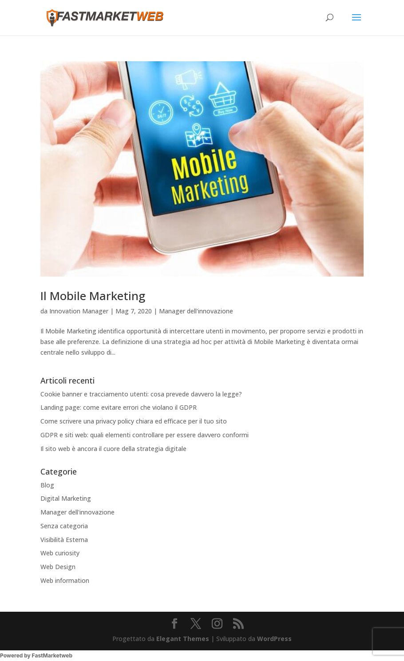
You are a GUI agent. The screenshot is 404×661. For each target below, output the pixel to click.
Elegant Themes (182, 638)
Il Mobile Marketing (92, 296)
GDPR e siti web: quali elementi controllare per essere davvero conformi (144, 435)
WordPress (274, 638)
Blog (47, 485)
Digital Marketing (65, 498)
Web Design (57, 566)
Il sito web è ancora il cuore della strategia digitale (113, 448)
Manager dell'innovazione (196, 311)
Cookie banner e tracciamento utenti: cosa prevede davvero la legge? (141, 394)
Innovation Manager (78, 311)
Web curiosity (59, 553)
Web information (64, 580)
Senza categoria (64, 526)
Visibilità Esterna (64, 539)
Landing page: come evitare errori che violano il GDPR (118, 407)
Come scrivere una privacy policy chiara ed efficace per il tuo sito (133, 421)
